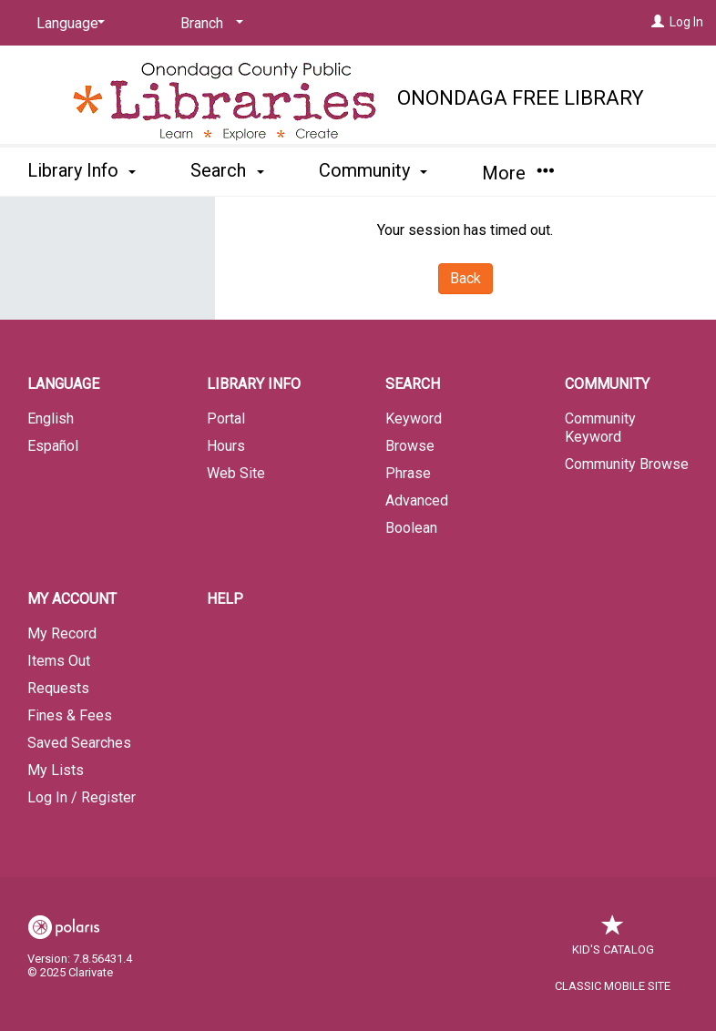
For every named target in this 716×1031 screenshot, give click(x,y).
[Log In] (657, 22)
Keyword (413, 418)
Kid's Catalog (613, 940)
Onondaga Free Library (520, 98)
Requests (58, 688)
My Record (62, 633)
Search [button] (226, 170)
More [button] (518, 173)
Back (465, 278)
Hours (226, 445)
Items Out (58, 660)
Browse (410, 445)
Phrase (408, 473)
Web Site (236, 473)
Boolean (411, 527)
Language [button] (63, 384)
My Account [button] (72, 598)
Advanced (416, 500)
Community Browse (627, 464)
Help (225, 598)
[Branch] (208, 23)
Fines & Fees (69, 715)
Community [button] (373, 170)
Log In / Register (81, 797)
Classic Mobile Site (612, 986)
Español (52, 445)
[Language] (67, 23)
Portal (226, 418)
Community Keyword (600, 427)
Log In (686, 22)
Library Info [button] (81, 170)
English (50, 418)
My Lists (55, 770)
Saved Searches (79, 742)
